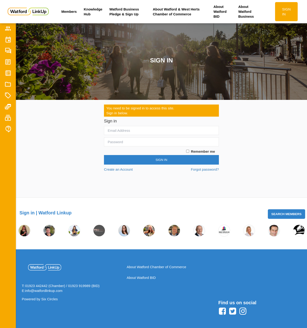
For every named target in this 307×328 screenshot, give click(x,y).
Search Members (286, 214)
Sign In (161, 160)
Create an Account (118, 169)
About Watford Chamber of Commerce (156, 267)
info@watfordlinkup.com (43, 291)
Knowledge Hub (93, 11)
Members (69, 12)
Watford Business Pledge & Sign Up (124, 11)
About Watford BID (220, 11)
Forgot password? (205, 169)
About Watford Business (246, 11)
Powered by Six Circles (40, 299)
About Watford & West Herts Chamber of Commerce (176, 11)
